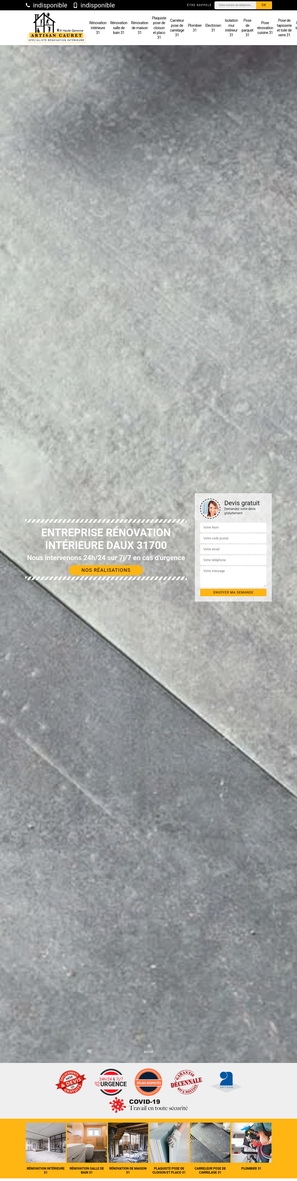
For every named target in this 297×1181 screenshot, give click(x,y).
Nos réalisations (106, 570)
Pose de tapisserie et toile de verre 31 (284, 27)
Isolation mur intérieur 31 (231, 27)
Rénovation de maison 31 (139, 27)
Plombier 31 (195, 27)
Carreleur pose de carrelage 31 (177, 27)
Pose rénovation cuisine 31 (265, 27)
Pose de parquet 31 (247, 27)
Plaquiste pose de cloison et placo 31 (159, 28)
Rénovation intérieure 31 (98, 27)
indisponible (46, 5)
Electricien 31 (213, 27)
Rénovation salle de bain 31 (118, 27)
